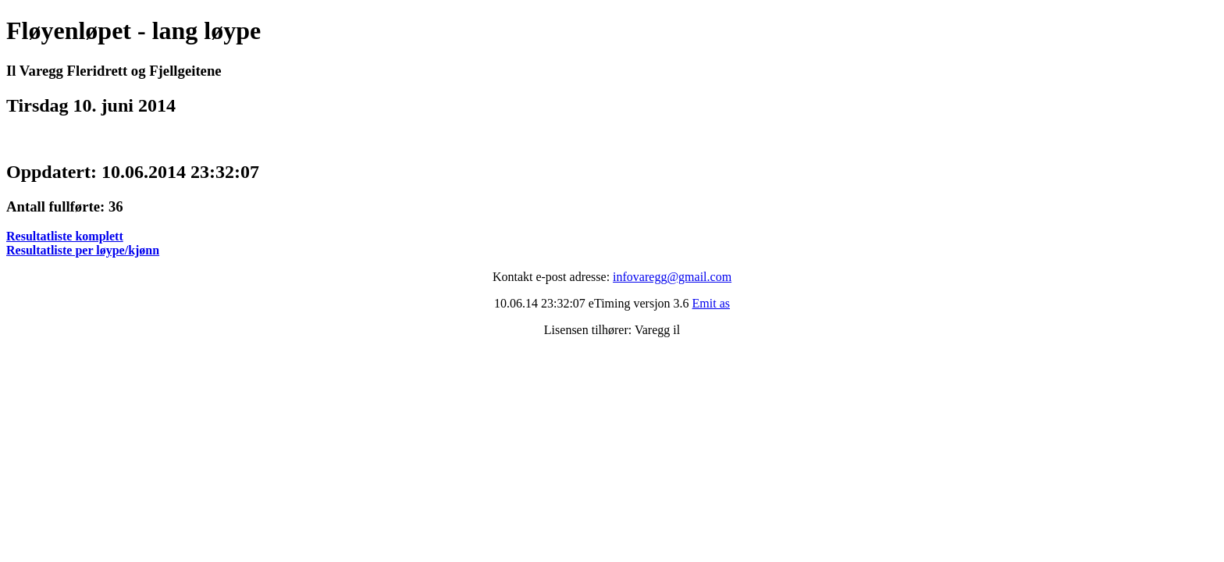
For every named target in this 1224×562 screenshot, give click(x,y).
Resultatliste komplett (64, 236)
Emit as (711, 303)
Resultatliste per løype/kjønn (82, 250)
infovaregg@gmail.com (672, 276)
